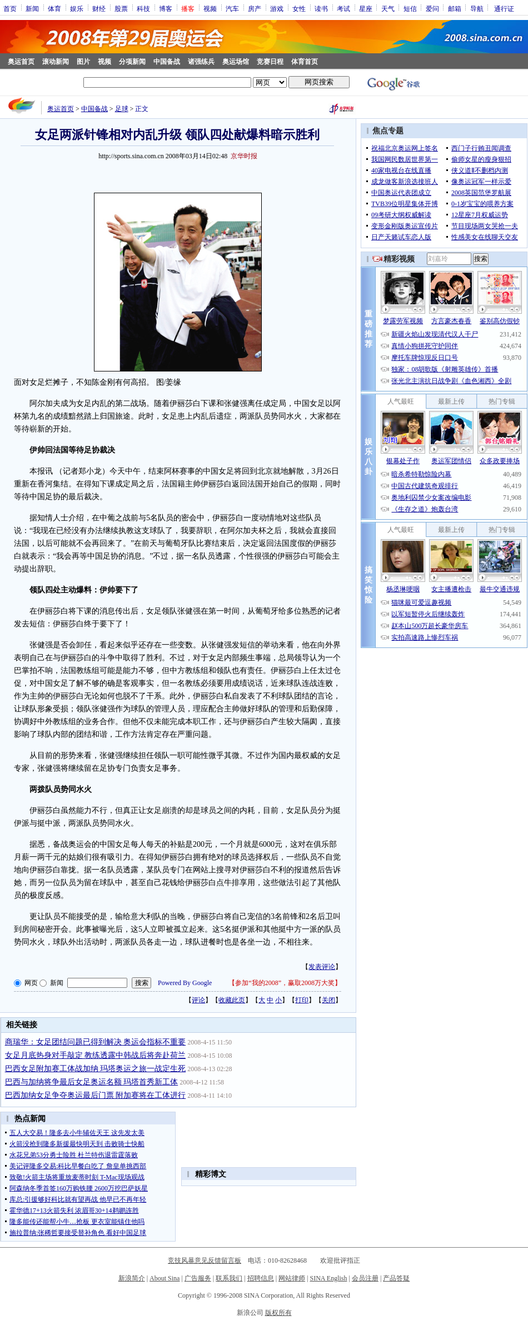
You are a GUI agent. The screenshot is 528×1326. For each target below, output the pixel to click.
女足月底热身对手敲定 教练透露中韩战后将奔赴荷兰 (95, 1055)
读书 (321, 8)
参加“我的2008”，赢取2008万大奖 (285, 983)
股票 (121, 8)
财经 (99, 8)
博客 (165, 8)
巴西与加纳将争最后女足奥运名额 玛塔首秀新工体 (91, 1082)
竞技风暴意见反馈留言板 (204, 1260)
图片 (83, 62)
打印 (301, 1000)
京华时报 (244, 156)
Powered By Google (185, 983)
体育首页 (304, 62)
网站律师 (291, 1278)
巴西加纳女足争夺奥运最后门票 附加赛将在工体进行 (95, 1095)
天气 (388, 8)
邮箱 (454, 8)
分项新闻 (132, 62)
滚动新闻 (55, 62)
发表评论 (321, 967)
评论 (198, 1000)
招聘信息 (260, 1278)
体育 (54, 8)
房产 (254, 8)
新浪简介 (131, 1278)
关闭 (328, 1000)
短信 (410, 8)
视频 (210, 8)
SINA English (328, 1278)
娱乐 (76, 8)
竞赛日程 (270, 62)
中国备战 (166, 62)
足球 (121, 109)
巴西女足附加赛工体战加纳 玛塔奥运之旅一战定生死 (95, 1068)
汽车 (232, 8)
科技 (143, 8)
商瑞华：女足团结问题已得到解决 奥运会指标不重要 (95, 1042)
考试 (343, 8)
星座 (365, 8)
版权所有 (278, 1313)
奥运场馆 (235, 62)
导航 (477, 8)
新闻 (32, 8)
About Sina (165, 1278)
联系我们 (229, 1278)
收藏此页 (231, 1000)
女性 (299, 8)
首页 (10, 8)
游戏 (276, 8)
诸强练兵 (201, 62)
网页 (31, 983)
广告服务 (198, 1278)
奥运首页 (21, 62)
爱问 (432, 8)
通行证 (504, 8)
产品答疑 (396, 1278)
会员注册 (365, 1278)
